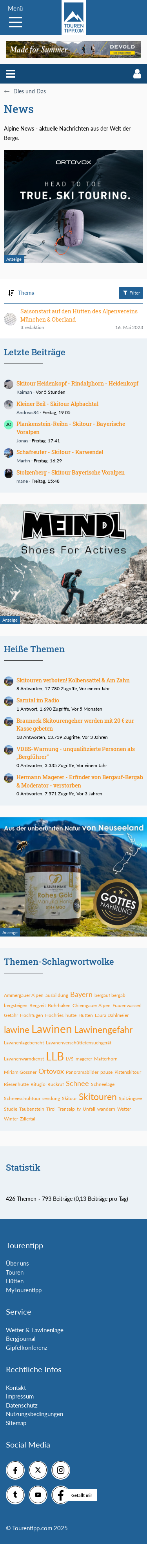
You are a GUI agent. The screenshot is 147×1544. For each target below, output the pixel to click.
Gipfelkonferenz (26, 1347)
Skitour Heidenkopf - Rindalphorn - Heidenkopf (77, 383)
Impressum (20, 1396)
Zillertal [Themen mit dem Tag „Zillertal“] (27, 1119)
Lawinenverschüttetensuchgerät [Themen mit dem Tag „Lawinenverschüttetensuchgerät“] (78, 1043)
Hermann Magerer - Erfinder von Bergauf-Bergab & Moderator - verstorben (79, 781)
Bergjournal (21, 1338)
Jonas (22, 441)
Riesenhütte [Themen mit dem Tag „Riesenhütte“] (16, 1084)
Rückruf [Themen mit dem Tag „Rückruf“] (55, 1084)
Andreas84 (27, 412)
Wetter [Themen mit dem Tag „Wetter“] (124, 1109)
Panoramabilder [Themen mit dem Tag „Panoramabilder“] (82, 1072)
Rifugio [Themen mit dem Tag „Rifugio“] (38, 1084)
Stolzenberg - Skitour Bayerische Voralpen (70, 472)
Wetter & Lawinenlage (35, 1329)
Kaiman (24, 392)
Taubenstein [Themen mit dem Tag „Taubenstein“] (31, 1109)
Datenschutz (22, 1405)
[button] (10, 73)
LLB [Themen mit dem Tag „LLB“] (55, 1056)
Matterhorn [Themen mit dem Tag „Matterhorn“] (106, 1059)
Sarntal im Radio (37, 700)
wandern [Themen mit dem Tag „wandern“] (106, 1109)
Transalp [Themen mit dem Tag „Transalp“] (66, 1109)
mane (22, 481)
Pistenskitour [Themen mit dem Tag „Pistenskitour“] (127, 1072)
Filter (131, 292)
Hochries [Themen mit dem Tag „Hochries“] (54, 1015)
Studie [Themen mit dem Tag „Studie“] (10, 1109)
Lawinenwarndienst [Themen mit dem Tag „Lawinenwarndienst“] (24, 1059)
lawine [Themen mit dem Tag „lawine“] (16, 1029)
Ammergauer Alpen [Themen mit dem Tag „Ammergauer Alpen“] (24, 995)
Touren (15, 1272)
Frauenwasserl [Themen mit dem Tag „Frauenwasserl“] (127, 1005)
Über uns (17, 1263)
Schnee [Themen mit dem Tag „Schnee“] (77, 1083)
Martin (23, 461)
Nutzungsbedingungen (34, 1413)
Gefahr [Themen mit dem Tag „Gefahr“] (11, 1015)
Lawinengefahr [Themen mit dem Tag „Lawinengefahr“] (103, 1029)
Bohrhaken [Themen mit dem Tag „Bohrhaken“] (59, 1005)
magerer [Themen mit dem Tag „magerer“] (84, 1059)
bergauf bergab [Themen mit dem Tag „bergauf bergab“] (109, 995)
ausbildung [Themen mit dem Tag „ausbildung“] (56, 995)
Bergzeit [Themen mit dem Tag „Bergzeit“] (37, 1005)
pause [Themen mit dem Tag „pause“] (106, 1072)
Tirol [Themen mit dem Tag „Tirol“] (51, 1109)
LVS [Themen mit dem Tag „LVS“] (70, 1059)
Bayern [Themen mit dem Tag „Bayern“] (81, 994)
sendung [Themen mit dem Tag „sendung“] (51, 1098)
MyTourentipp (24, 1289)
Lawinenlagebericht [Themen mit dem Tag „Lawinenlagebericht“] (24, 1043)
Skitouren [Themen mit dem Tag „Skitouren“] (98, 1096)
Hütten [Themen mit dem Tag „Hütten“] (85, 1015)
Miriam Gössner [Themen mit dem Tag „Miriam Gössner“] (20, 1072)
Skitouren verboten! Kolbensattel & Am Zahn (73, 680)
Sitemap (16, 1422)
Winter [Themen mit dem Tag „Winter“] (11, 1119)
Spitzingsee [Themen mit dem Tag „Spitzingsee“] (130, 1098)
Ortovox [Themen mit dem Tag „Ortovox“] (51, 1071)
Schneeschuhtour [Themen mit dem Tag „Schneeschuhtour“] (22, 1098)
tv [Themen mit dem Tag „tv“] (79, 1109)
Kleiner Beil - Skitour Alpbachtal (57, 403)
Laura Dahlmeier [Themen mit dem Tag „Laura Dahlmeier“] (112, 1015)
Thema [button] (26, 292)
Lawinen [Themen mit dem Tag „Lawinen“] (51, 1028)
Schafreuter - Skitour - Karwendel (59, 452)
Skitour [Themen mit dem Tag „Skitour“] (69, 1098)
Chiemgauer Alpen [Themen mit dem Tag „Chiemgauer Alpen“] (92, 1005)
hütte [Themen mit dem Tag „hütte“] (70, 1015)
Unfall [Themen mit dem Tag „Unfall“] (89, 1109)
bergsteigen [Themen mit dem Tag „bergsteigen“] (15, 1005)
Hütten (15, 1280)
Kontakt (16, 1387)
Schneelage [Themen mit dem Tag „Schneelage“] (102, 1084)
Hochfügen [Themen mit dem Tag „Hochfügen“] (31, 1015)
